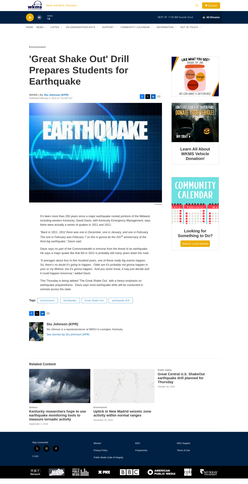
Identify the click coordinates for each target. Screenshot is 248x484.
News (40, 33)
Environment (37, 52)
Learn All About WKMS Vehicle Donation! (195, 159)
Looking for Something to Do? (195, 239)
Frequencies (141, 456)
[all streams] (211, 23)
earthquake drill (121, 306)
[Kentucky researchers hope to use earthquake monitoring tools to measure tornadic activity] (59, 392)
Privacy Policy (100, 456)
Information (165, 33)
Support (108, 33)
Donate (214, 8)
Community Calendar (135, 33)
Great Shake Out (94, 306)
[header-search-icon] (198, 8)
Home (29, 33)
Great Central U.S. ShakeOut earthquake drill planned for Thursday (181, 383)
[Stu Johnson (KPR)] (36, 337)
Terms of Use (183, 456)
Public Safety (165, 375)
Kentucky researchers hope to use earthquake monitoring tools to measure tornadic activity (57, 421)
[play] (29, 23)
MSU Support (183, 449)
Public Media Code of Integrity (108, 463)
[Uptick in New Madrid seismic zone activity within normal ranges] (124, 392)
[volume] (39, 23)
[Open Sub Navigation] (46, 33)
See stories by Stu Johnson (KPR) (67, 340)
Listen (54, 33)
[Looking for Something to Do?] (195, 206)
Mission (97, 449)
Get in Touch (189, 33)
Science (33, 413)
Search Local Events (195, 249)
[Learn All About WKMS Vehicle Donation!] (195, 128)
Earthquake (70, 306)
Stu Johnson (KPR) (56, 100)
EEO (137, 449)
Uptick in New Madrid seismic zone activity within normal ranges (122, 419)
